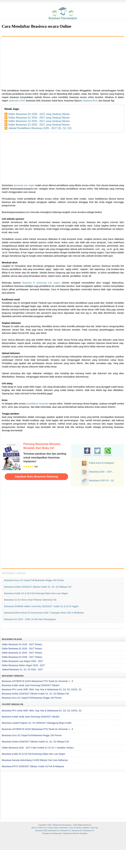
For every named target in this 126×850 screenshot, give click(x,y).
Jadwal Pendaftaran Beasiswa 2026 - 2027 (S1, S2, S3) (39, 128)
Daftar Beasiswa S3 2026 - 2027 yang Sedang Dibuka (38, 124)
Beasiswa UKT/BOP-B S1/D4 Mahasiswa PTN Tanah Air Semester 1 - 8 (37, 681)
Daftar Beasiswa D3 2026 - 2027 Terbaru (22, 657)
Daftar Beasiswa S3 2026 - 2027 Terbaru (22, 644)
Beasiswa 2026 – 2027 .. (101, 471)
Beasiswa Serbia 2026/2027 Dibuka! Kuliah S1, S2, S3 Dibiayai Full (37, 587)
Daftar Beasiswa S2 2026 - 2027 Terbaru (22, 648)
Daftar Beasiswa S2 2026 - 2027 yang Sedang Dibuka (38, 121)
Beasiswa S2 (77, 830)
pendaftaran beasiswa (37, 403)
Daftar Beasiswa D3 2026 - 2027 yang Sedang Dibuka (39, 114)
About (33, 828)
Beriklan (86, 828)
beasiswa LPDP (17, 100)
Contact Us (41, 828)
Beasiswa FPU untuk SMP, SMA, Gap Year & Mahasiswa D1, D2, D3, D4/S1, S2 (42, 689)
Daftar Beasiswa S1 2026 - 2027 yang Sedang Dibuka (38, 117)
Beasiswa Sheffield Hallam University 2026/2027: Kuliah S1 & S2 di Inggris (41, 606)
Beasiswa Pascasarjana (62, 825)
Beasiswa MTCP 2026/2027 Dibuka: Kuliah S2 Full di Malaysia (33, 766)
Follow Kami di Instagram (101, 463)
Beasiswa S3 (89, 830)
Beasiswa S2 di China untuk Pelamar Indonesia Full (30, 599)
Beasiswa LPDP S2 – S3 (101, 480)
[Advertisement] (62, 61)
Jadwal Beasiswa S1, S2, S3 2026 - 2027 (22, 669)
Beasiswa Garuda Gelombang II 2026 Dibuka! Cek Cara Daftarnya (35, 760)
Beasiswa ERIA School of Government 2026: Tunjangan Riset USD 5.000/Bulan (44, 612)
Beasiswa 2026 (41, 830)
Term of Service (75, 828)
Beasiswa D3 (54, 830)
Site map (94, 828)
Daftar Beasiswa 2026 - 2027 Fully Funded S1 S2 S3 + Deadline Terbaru (38, 747)
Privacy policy (53, 828)
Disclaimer (64, 828)
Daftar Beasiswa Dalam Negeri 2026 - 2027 (23, 665)
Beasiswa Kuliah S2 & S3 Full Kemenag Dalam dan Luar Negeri (36, 593)
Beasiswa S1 (65, 830)
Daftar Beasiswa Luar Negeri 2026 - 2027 (22, 661)
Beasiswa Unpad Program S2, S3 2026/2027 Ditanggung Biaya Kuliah (36, 723)
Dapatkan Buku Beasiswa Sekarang (36, 476)
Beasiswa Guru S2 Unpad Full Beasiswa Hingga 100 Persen (34, 580)
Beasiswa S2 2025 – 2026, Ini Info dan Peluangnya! (30, 619)
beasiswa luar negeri (24, 185)
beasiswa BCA (90, 100)
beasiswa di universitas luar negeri (41, 282)
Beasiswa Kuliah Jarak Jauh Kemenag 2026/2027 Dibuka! (30, 685)
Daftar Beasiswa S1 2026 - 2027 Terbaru (22, 652)
